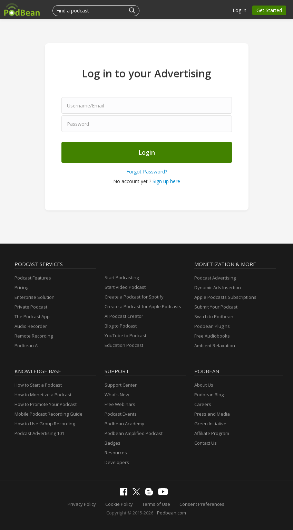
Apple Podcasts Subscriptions (225, 297)
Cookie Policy (119, 504)
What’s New (117, 394)
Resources (116, 452)
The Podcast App (32, 316)
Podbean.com (171, 513)
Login (146, 152)
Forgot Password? (146, 171)
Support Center (121, 385)
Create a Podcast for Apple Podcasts (143, 306)
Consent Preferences (201, 504)
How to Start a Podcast (38, 385)
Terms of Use (156, 504)
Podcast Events (121, 414)
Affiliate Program (211, 433)
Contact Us (205, 443)
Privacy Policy (82, 504)
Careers (202, 404)
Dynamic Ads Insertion (217, 287)
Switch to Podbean (213, 316)
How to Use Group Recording (44, 423)
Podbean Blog (209, 394)
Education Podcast (124, 345)
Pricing (21, 287)
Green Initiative (210, 423)
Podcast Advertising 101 (39, 433)
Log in (239, 10)
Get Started (269, 10)
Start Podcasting (122, 277)
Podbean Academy (124, 423)
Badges (112, 443)
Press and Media (212, 414)
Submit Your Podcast (215, 307)
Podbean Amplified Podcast (134, 433)
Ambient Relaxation (214, 345)
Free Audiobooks (212, 336)
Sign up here (166, 181)
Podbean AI (26, 345)
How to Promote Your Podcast (45, 404)
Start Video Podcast (125, 287)
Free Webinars (120, 404)
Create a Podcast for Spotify (134, 297)
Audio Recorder (30, 326)
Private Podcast (30, 307)
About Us (203, 385)
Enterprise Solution (34, 297)
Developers (117, 462)
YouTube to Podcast (125, 335)
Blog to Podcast (121, 326)
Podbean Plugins (212, 326)
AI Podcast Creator (124, 316)
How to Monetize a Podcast (42, 394)
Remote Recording (33, 336)
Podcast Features (32, 278)
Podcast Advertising (215, 278)
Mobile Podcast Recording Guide (48, 414)
